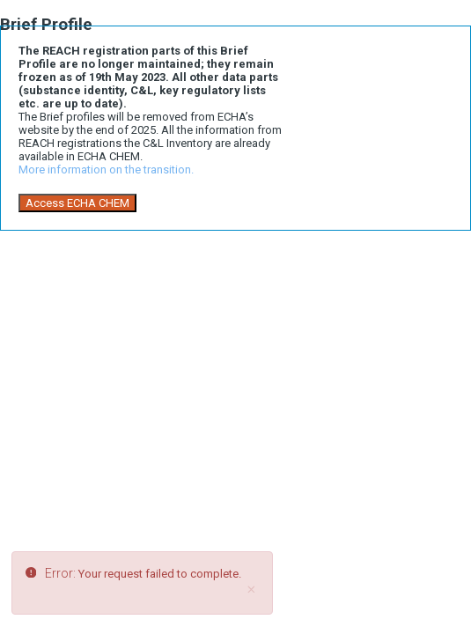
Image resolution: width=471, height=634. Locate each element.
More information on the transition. (106, 169)
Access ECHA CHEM (77, 203)
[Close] (251, 590)
